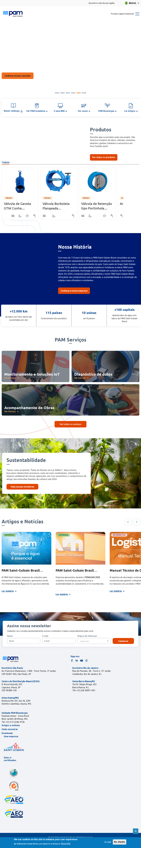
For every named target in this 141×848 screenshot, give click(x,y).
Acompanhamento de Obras (29, 408)
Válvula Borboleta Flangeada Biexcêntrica (56, 206)
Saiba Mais (17, 77)
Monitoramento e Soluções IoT (32, 374)
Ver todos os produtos (103, 157)
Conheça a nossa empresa (74, 291)
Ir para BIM (60, 111)
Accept (107, 842)
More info (65, 843)
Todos (5, 162)
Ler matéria (8, 591)
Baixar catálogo (13, 111)
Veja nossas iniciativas (22, 486)
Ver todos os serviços (70, 424)
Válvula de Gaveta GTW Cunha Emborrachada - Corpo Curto (17, 206)
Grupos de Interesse (87, 636)
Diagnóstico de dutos (93, 374)
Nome (10, 636)
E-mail (45, 636)
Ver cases (84, 111)
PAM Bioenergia (107, 111)
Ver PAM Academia (36, 111)
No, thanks (119, 842)
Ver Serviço (10, 378)
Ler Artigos (131, 111)
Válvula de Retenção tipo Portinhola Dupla (96, 206)
